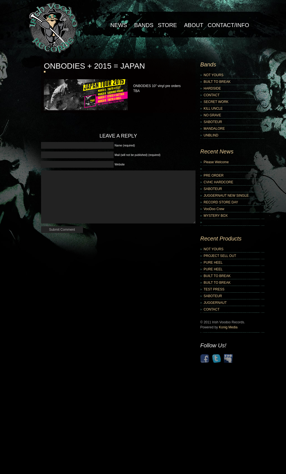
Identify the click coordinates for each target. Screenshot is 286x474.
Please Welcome (216, 162)
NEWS (118, 25)
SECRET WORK (216, 102)
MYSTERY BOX (216, 216)
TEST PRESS (214, 289)
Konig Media (228, 327)
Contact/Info (228, 25)
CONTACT (212, 95)
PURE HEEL (213, 262)
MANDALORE (214, 129)
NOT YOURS (213, 75)
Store (167, 25)
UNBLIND (211, 135)
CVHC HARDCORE (218, 182)
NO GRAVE (212, 115)
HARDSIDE (212, 88)
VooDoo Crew (214, 209)
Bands (143, 25)
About (193, 25)
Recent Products (221, 238)
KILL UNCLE (213, 108)
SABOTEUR (213, 122)
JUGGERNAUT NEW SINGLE (226, 196)
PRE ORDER (213, 175)
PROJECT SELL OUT (220, 256)
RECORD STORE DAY (221, 202)
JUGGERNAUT (215, 303)
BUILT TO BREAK (217, 82)
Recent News (216, 151)
